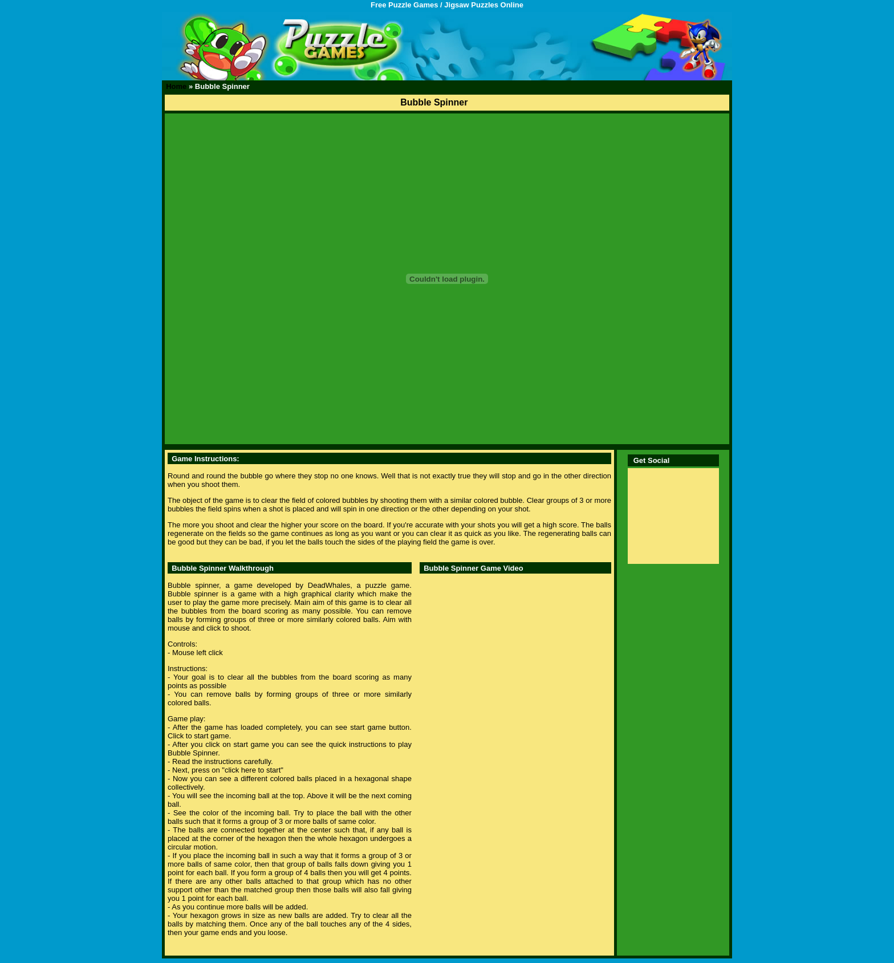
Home (176, 86)
